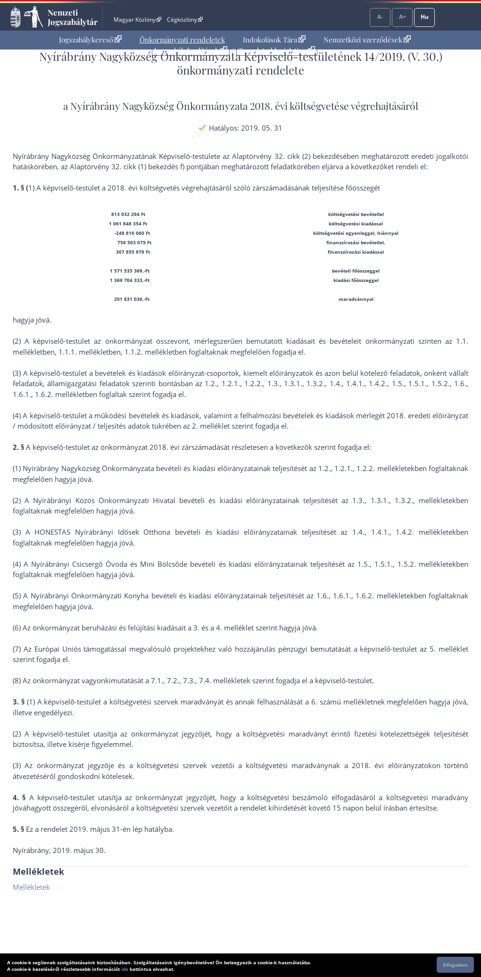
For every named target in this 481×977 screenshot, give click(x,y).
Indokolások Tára (274, 39)
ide (124, 969)
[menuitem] (90, 39)
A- (380, 17)
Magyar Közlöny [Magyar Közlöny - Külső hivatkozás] (137, 20)
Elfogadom (455, 964)
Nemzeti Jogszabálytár (73, 17)
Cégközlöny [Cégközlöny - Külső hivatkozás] (185, 20)
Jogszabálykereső (90, 39)
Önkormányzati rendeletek (182, 39)
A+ (402, 17)
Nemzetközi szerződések (367, 39)
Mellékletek (31, 887)
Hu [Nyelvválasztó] (425, 17)
